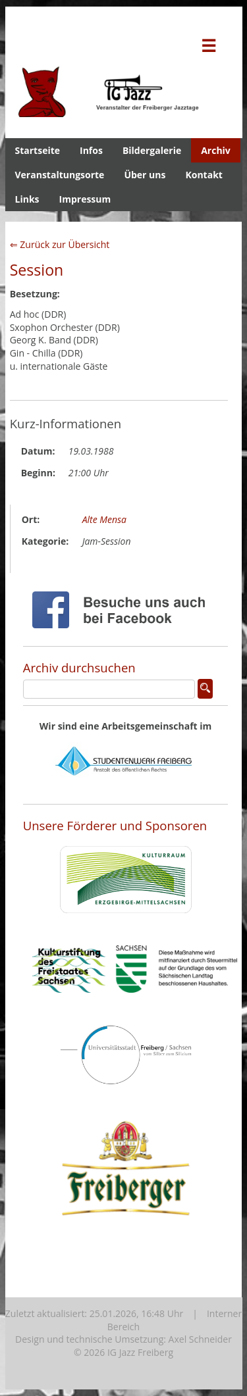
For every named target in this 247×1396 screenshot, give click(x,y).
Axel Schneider (200, 1339)
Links (27, 199)
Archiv (216, 150)
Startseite (38, 150)
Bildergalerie (152, 150)
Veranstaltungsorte (60, 174)
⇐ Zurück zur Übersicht (60, 244)
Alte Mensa (104, 519)
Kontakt (203, 174)
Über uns (144, 174)
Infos (91, 150)
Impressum (85, 199)
